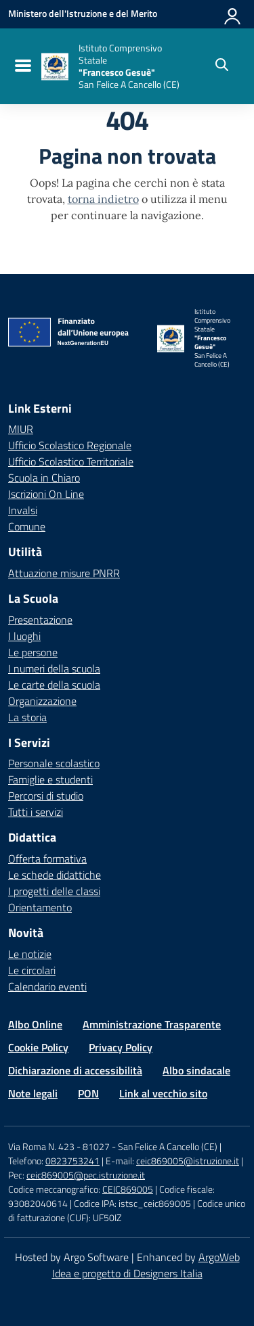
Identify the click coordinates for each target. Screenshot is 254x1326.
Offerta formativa (47, 858)
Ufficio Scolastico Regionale (69, 445)
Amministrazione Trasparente (152, 1024)
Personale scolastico (54, 763)
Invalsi (22, 510)
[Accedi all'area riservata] (233, 13)
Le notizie (29, 954)
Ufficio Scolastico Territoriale (70, 461)
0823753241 (72, 1160)
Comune (26, 526)
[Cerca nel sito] (221, 66)
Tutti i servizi (35, 812)
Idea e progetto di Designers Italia (127, 1273)
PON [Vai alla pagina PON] (88, 1093)
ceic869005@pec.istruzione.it (85, 1175)
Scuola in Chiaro (44, 478)
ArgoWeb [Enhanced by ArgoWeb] (219, 1257)
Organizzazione (42, 701)
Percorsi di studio (45, 795)
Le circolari (32, 970)
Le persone (33, 652)
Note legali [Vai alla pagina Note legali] (33, 1093)
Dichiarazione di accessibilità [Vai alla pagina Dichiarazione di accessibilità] (75, 1070)
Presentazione (40, 620)
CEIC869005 (127, 1189)
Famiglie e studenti (50, 779)
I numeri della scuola (54, 668)
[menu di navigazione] (21, 66)
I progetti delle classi (54, 891)
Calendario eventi (47, 986)
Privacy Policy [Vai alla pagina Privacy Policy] (120, 1047)
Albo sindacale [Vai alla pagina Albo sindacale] (196, 1070)
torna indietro (103, 199)
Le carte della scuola (54, 685)
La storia (27, 717)
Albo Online (35, 1024)
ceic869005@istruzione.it (187, 1160)
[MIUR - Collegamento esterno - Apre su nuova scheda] (82, 13)
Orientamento (40, 907)
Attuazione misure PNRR (64, 573)
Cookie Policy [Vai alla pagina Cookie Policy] (38, 1047)
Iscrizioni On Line (46, 494)
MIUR (20, 429)
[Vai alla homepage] (54, 66)
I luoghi (24, 636)
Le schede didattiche (54, 875)
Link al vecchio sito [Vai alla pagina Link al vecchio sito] (163, 1093)
